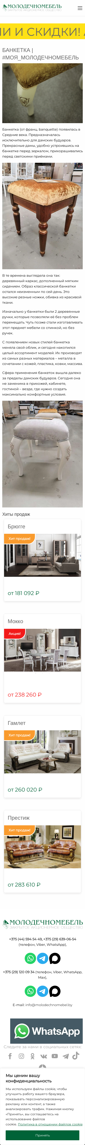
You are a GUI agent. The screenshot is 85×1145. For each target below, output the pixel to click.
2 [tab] (42, 673)
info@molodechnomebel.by (48, 1005)
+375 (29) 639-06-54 (59, 939)
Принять (42, 1135)
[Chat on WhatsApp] (46, 1031)
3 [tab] (49, 673)
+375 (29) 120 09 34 (18, 972)
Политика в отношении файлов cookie (50, 1124)
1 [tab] (36, 673)
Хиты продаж (16, 514)
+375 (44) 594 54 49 (25, 939)
